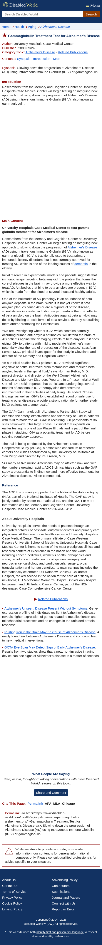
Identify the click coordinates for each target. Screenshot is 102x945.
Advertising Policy (64, 880)
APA (48, 803)
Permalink (35, 803)
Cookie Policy (12, 903)
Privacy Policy (12, 897)
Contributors (61, 886)
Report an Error (63, 909)
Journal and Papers (66, 897)
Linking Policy (12, 909)
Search (91, 14)
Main (56, 58)
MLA (56, 803)
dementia (81, 264)
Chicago (68, 803)
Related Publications (73, 52)
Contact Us (10, 886)
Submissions (61, 891)
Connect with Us (63, 903)
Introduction (41, 58)
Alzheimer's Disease (40, 52)
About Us (9, 880)
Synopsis (23, 58)
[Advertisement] (51, 162)
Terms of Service (14, 891)
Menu (92, 5)
